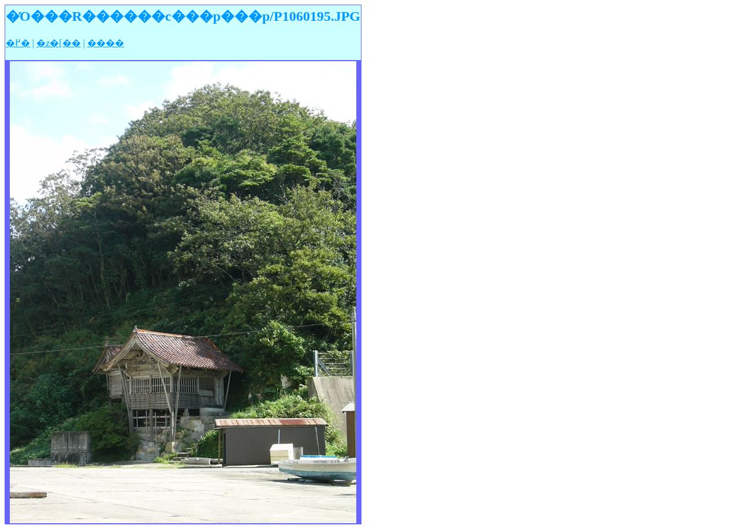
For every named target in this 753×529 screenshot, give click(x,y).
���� (105, 43)
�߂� (18, 43)
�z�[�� (58, 43)
